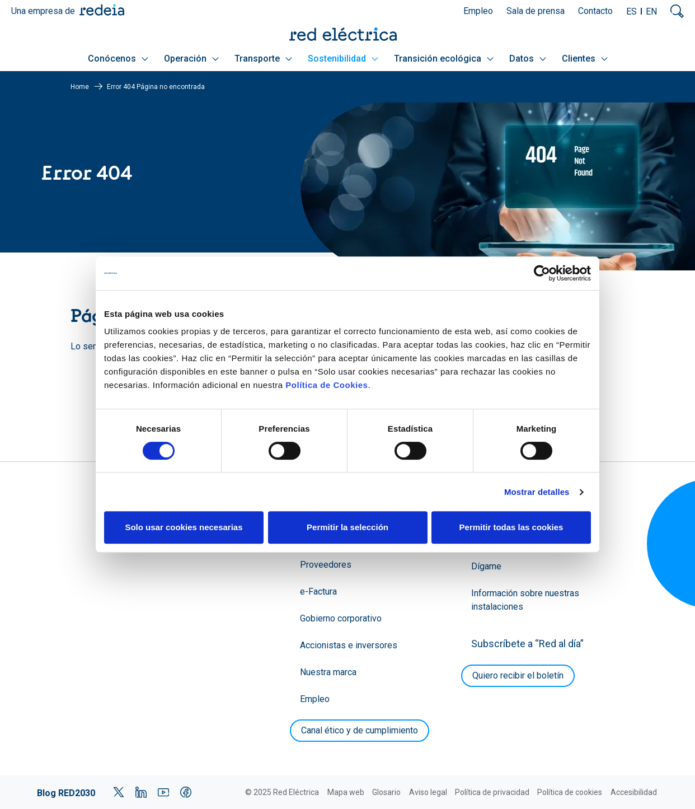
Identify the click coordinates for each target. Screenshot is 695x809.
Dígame (486, 566)
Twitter (118, 792)
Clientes (585, 58)
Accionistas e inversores (348, 645)
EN (651, 11)
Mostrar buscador (677, 11)
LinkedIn (141, 792)
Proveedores (325, 564)
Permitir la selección (347, 527)
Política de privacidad (492, 792)
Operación (191, 58)
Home (80, 87)
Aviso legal (428, 792)
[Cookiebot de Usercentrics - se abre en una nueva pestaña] (542, 273)
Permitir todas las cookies (511, 527)
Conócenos (118, 58)
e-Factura (318, 591)
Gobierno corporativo (341, 618)
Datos (527, 58)
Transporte (263, 58)
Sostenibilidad (343, 58)
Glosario (386, 792)
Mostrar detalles (537, 492)
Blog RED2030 (66, 793)
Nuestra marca (328, 672)
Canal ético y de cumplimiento (359, 730)
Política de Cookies (326, 385)
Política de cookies (569, 792)
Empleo (478, 11)
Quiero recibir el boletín (517, 675)
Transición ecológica (444, 58)
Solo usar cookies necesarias (183, 527)
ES (631, 11)
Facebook (185, 792)
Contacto (595, 11)
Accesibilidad (634, 792)
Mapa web (345, 792)
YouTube (163, 792)
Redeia (101, 9)
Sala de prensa (535, 11)
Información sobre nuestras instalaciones (525, 600)
